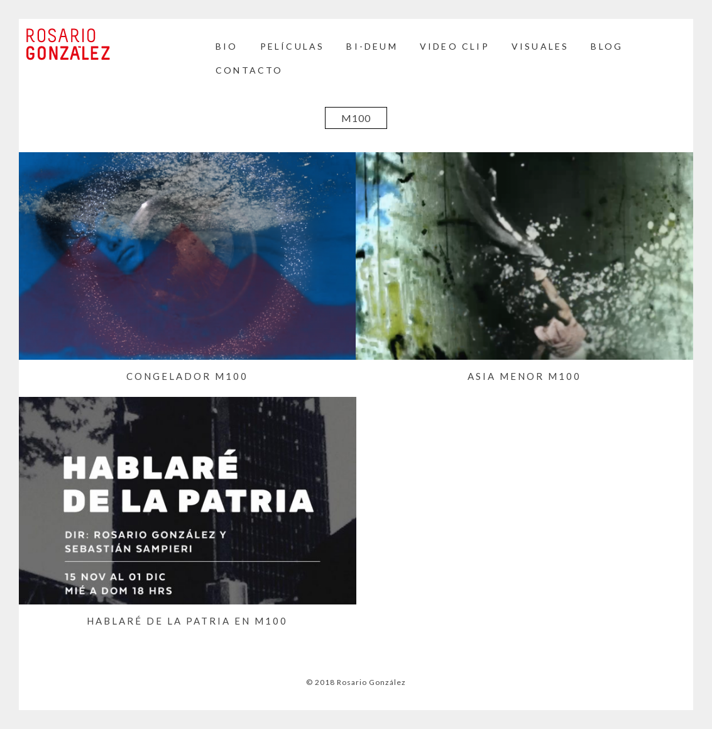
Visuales (540, 46)
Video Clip (455, 46)
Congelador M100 (187, 376)
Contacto (249, 70)
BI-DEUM (371, 46)
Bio (227, 46)
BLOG (607, 46)
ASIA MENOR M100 (524, 376)
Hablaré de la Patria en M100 (187, 620)
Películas (292, 46)
